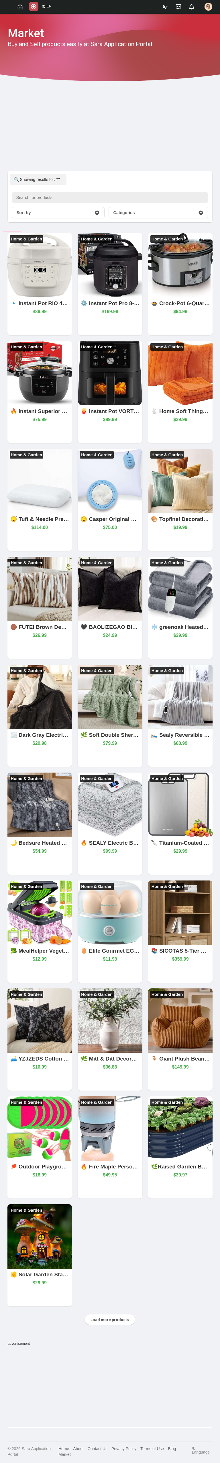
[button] (33, 6)
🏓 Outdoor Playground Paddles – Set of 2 (65, 1167)
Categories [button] (158, 212)
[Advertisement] (110, 1386)
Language (201, 1450)
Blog (172, 1448)
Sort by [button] (58, 212)
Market (64, 1454)
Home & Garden (26, 239)
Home (63, 1448)
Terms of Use (152, 1448)
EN (47, 6)
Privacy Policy (123, 1448)
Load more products (110, 1319)
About (78, 1448)
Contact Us (97, 1448)
